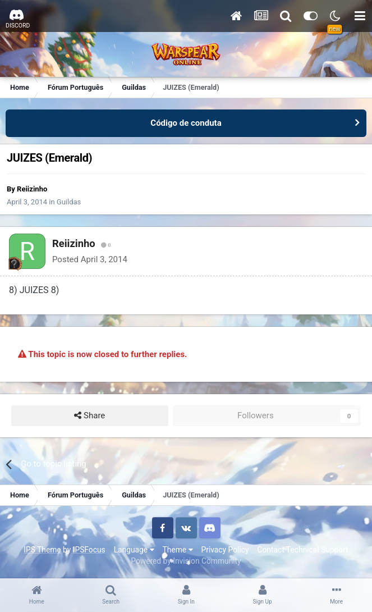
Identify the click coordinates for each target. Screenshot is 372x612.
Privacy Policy (225, 549)
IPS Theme (42, 549)
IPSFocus (89, 549)
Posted (89, 259)
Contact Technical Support (302, 549)
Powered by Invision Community (186, 560)
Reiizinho (32, 189)
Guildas (69, 202)
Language (134, 549)
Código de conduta (185, 123)
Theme (178, 549)
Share (89, 416)
